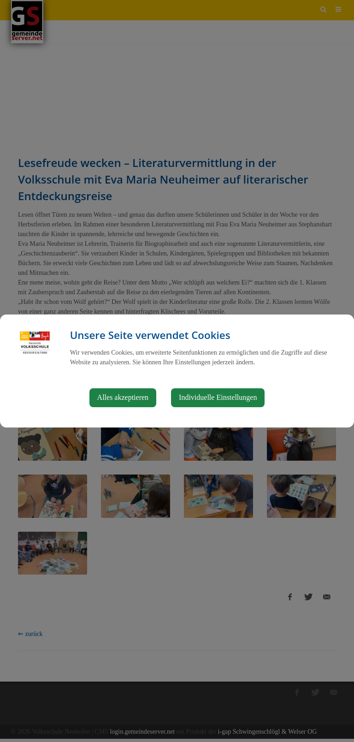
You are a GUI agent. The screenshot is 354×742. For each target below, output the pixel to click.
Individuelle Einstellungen (218, 397)
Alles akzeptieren (123, 397)
